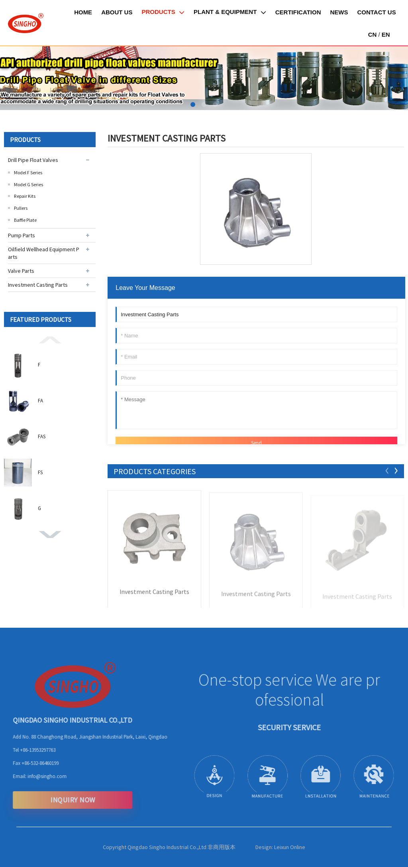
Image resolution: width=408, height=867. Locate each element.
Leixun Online (289, 847)
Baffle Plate (25, 220)
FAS (41, 436)
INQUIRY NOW (62, 799)
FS (40, 472)
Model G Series (28, 184)
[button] (192, 104)
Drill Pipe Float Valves (33, 160)
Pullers (20, 208)
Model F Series (28, 172)
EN (386, 34)
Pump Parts (21, 235)
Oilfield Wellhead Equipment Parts (43, 253)
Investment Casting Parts (38, 284)
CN (372, 34)
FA (40, 400)
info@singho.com (37, 776)
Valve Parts (21, 270)
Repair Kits (24, 196)
